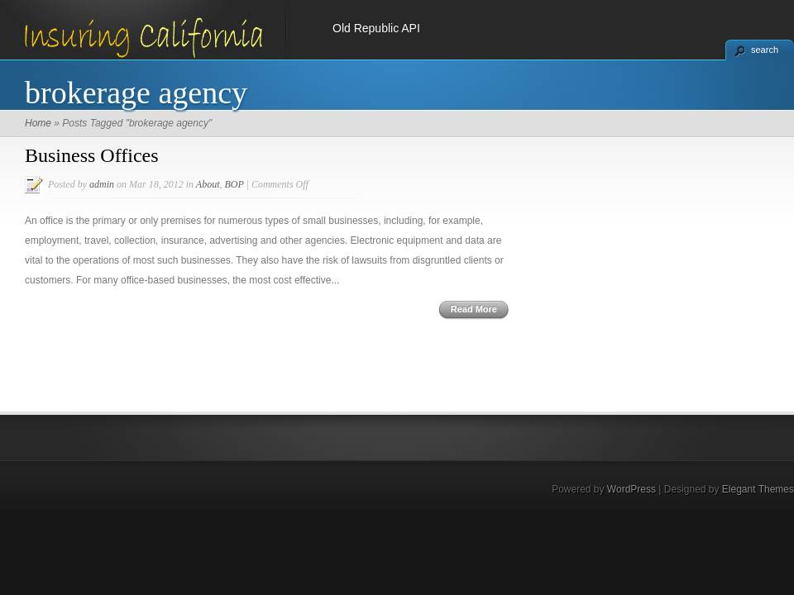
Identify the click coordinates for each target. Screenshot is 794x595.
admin (101, 184)
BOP (233, 184)
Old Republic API (376, 28)
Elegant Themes (758, 489)
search (764, 50)
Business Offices (92, 155)
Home (38, 123)
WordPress (631, 489)
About (208, 184)
